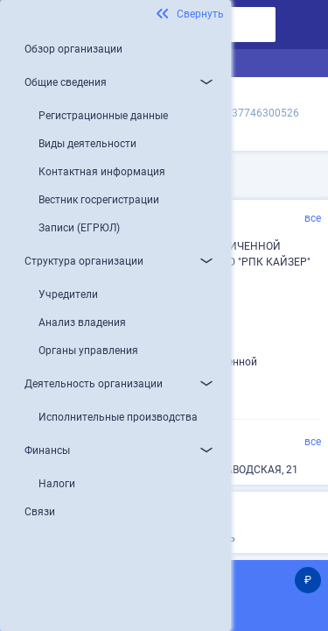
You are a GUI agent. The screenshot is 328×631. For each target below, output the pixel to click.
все (312, 218)
